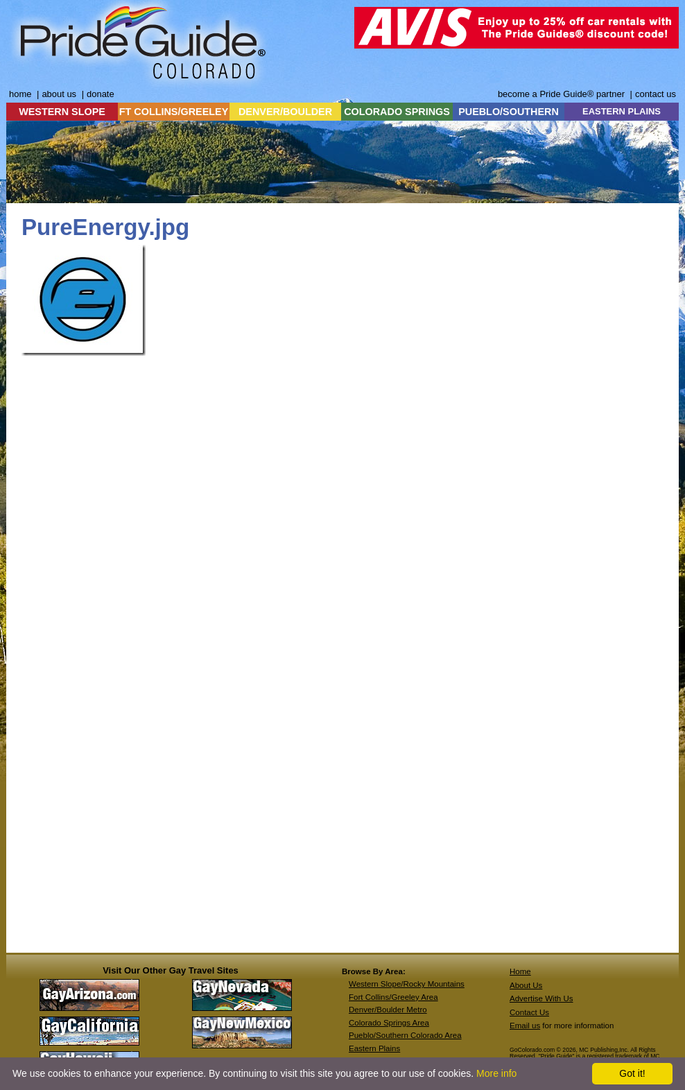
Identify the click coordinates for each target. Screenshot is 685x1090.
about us (59, 94)
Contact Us (529, 1012)
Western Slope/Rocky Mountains (407, 984)
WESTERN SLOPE (62, 111)
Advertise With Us (541, 998)
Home (520, 971)
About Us (526, 985)
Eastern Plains (374, 1048)
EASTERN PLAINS (621, 111)
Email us (525, 1025)
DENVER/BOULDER (285, 111)
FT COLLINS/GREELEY (174, 111)
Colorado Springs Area (389, 1023)
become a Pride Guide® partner (561, 94)
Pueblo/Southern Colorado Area (405, 1035)
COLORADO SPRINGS (397, 111)
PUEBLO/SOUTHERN (508, 111)
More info (496, 1073)
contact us (655, 94)
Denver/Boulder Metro (388, 1009)
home (20, 94)
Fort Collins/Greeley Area (393, 997)
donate (100, 94)
